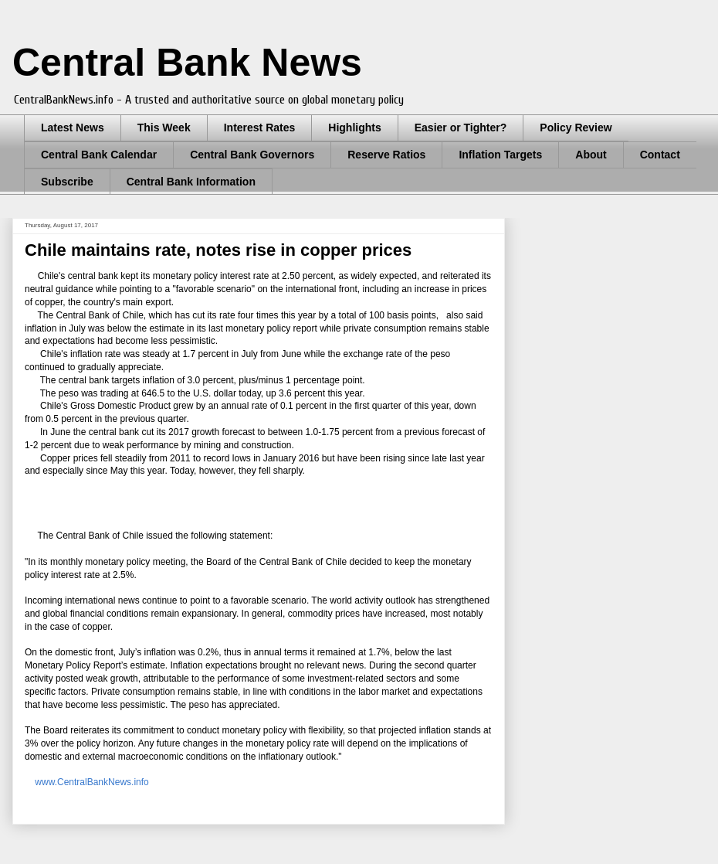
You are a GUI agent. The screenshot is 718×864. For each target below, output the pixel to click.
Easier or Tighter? (461, 127)
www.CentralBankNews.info (89, 782)
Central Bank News (187, 62)
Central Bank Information (191, 181)
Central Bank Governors (252, 154)
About (590, 154)
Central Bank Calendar (99, 154)
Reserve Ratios (386, 154)
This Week (164, 127)
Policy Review (575, 127)
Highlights (354, 127)
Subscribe (67, 181)
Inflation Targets (500, 154)
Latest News (72, 127)
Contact (660, 154)
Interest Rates (260, 127)
